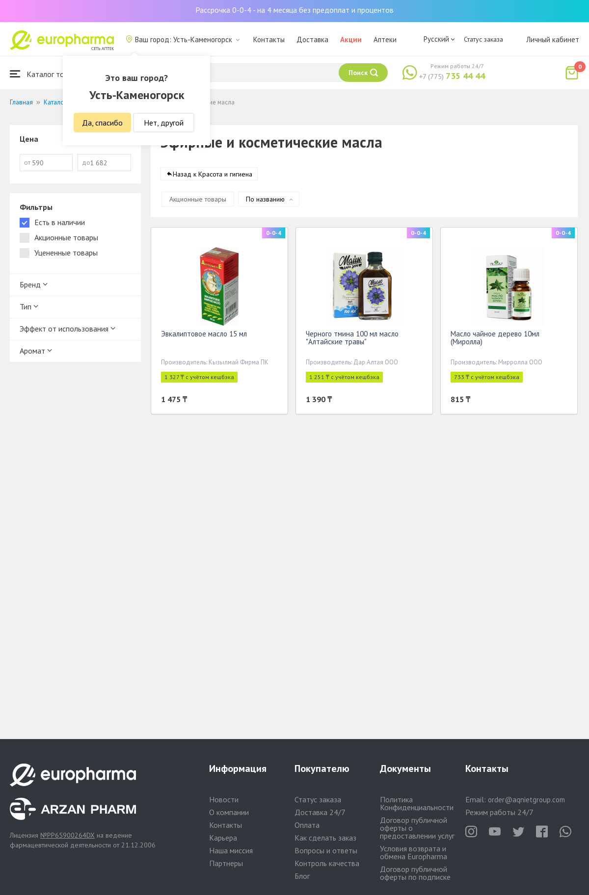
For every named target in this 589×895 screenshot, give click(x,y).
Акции (351, 39)
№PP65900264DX (67, 835)
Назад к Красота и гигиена (212, 176)
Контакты (269, 39)
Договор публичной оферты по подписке (415, 873)
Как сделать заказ (325, 838)
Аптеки (385, 39)
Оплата (307, 825)
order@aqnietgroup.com (526, 799)
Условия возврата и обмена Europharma (413, 852)
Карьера (223, 838)
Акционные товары (197, 201)
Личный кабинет (552, 39)
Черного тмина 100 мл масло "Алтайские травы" (352, 339)
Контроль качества (326, 863)
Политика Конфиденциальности (417, 803)
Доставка (312, 39)
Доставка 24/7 (320, 812)
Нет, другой (164, 123)
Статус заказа (483, 39)
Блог (302, 876)
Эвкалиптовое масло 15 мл (204, 335)
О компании (229, 812)
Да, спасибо (102, 123)
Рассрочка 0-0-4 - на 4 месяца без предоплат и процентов (294, 10)
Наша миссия (231, 850)
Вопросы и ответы (325, 850)
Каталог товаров (47, 74)
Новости (224, 799)
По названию (265, 201)
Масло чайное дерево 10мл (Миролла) (495, 339)
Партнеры (226, 863)
